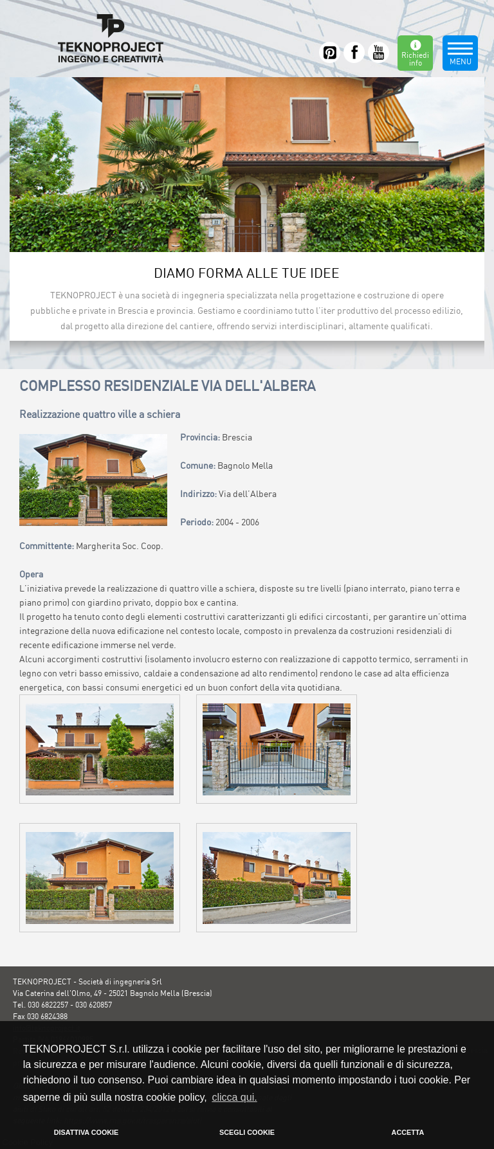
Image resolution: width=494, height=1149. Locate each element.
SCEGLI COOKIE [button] (247, 1132)
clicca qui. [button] (234, 1097)
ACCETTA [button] (408, 1132)
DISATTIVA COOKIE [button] (86, 1132)
